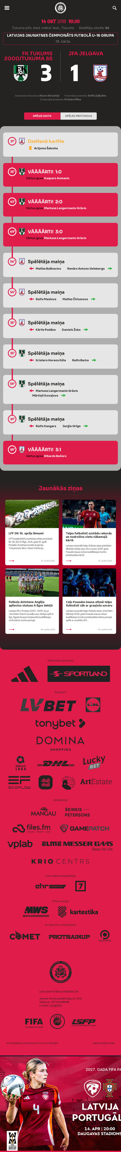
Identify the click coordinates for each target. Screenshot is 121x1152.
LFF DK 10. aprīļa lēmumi (26, 533)
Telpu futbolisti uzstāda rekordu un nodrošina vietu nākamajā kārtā (89, 536)
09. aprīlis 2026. (32, 629)
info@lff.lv (55, 1005)
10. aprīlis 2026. (32, 561)
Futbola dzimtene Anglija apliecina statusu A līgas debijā (31, 603)
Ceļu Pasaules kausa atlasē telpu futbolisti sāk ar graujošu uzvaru (89, 603)
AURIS (112, 1043)
